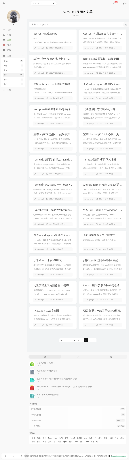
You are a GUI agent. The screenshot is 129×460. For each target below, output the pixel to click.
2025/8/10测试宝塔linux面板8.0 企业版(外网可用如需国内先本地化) (64, 386)
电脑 (13, 70)
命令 (44, 438)
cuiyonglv (40, 48)
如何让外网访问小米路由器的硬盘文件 (106, 260)
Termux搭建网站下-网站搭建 (100, 159)
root (87, 442)
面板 (39, 442)
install (73, 438)
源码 (13, 79)
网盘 (116, 438)
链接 (105, 438)
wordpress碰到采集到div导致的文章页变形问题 (61, 109)
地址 (122, 438)
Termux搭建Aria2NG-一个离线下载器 (54, 184)
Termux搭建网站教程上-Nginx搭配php (55, 159)
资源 (13, 61)
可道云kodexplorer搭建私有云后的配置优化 (59, 235)
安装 (39, 438)
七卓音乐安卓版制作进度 (47, 370)
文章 (50, 442)
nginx (65, 442)
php (85, 438)
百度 (59, 442)
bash (50, 438)
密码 (81, 442)
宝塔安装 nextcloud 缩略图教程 (51, 84)
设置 (111, 438)
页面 (70, 442)
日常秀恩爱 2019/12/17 (46, 363)
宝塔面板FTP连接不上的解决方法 (53, 134)
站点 (92, 442)
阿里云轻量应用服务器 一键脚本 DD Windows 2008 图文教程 (68, 285)
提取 (76, 442)
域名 (100, 438)
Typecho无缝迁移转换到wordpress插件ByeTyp (60, 210)
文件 (33, 438)
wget (55, 438)
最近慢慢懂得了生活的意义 (99, 235)
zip (97, 442)
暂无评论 (71, 48)
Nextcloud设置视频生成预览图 (101, 58)
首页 (34, 24)
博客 (44, 442)
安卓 (13, 65)
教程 (13, 75)
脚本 (66, 438)
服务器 (79, 438)
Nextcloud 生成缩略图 (46, 310)
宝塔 (61, 438)
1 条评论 (120, 73)
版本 (90, 438)
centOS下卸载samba (45, 33)
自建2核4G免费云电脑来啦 (48, 394)
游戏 (13, 84)
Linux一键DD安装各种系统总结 (101, 285)
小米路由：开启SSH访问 (47, 260)
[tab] (45, 357)
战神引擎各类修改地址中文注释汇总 (54, 58)
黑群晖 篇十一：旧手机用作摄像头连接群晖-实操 (57, 378)
